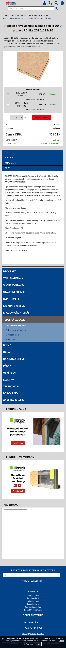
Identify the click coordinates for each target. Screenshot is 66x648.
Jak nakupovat (33, 604)
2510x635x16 (21, 94)
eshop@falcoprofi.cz (33, 633)
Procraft (9, 271)
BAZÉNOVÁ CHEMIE (14, 358)
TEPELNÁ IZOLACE (14, 319)
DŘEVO (7, 345)
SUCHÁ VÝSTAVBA (14, 285)
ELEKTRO (8, 379)
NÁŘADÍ (7, 352)
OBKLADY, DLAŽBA (14, 400)
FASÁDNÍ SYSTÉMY (14, 305)
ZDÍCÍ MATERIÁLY (13, 278)
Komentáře (10, 163)
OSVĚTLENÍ (9, 372)
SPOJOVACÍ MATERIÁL (16, 312)
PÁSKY (7, 365)
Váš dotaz (10, 157)
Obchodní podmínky (33, 607)
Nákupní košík (33, 601)
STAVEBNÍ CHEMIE (14, 292)
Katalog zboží (33, 598)
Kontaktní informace (33, 610)
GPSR (7, 168)
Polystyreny (11, 339)
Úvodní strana (33, 595)
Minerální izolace (14, 335)
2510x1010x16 (21, 104)
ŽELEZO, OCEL (11, 386)
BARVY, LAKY (10, 393)
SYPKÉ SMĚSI (11, 299)
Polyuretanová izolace (16, 330)
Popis (7, 152)
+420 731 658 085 (33, 627)
